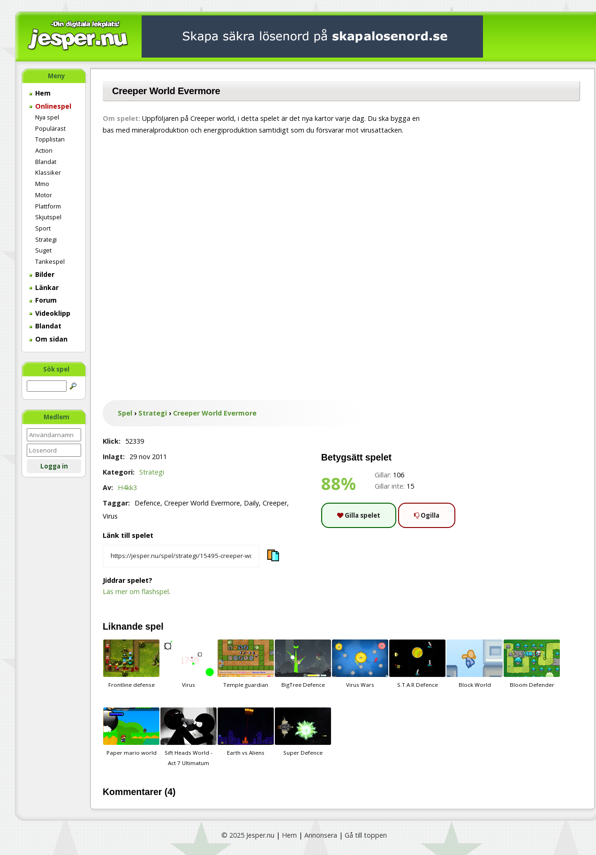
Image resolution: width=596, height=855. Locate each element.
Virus (188, 663)
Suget (43, 250)
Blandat (45, 161)
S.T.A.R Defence (417, 663)
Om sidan (48, 339)
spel (154, 626)
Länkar (44, 287)
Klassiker (48, 172)
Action (44, 150)
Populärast (50, 128)
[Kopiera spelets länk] (181, 556)
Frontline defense (131, 663)
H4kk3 (127, 487)
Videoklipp (49, 313)
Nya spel (47, 117)
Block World (474, 663)
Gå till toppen (366, 835)
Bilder (41, 274)
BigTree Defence (303, 663)
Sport (43, 228)
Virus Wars (360, 663)
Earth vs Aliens (246, 731)
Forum (43, 300)
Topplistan (50, 139)
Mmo (42, 183)
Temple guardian (246, 663)
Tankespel (50, 261)
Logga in (54, 466)
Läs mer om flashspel (136, 591)
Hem (40, 93)
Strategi (46, 239)
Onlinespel (50, 106)
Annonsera (320, 835)
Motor (43, 195)
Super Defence (303, 731)
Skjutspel (48, 217)
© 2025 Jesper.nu (247, 835)
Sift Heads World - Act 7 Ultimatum (188, 736)
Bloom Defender (532, 663)
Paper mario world (131, 731)
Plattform (48, 206)
